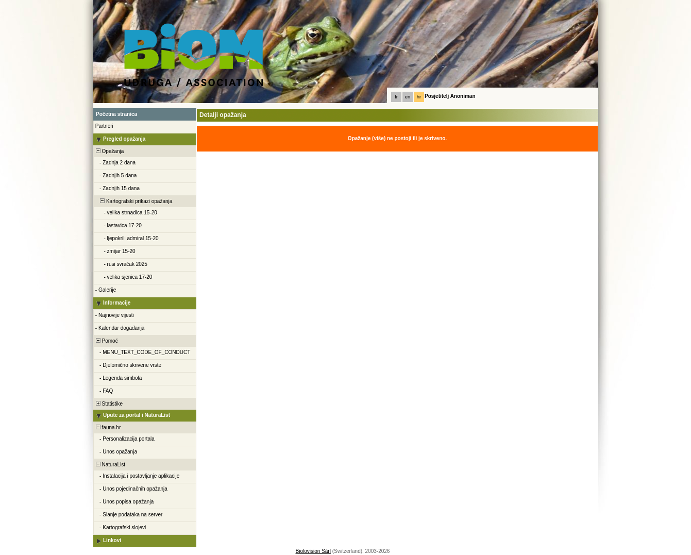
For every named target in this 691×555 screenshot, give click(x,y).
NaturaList (109, 464)
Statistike (108, 404)
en (407, 96)
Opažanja (109, 151)
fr (396, 96)
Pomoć (106, 341)
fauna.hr (107, 427)
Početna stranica (116, 114)
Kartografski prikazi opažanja (133, 201)
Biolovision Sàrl (313, 551)
